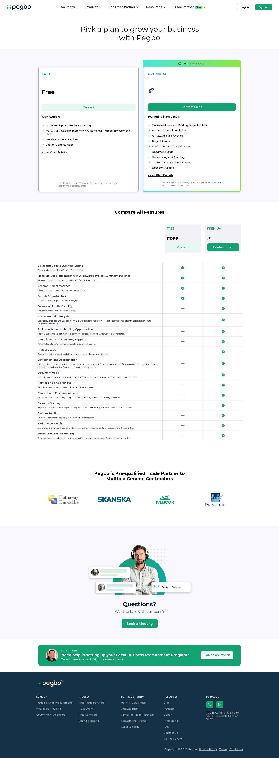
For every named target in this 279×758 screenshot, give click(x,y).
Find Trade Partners (91, 702)
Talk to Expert (173, 739)
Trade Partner (189, 7)
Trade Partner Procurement (54, 702)
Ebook (168, 714)
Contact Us (171, 733)
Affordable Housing (48, 708)
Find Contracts (88, 714)
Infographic (171, 720)
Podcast (169, 708)
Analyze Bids (129, 708)
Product (94, 7)
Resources (156, 7)
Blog (167, 702)
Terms (223, 749)
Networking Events (133, 720)
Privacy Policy (208, 749)
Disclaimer (236, 749)
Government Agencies (50, 714)
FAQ (166, 726)
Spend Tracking (89, 720)
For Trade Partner (124, 7)
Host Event (86, 708)
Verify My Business (133, 702)
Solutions (70, 7)
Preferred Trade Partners (137, 714)
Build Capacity (130, 726)
